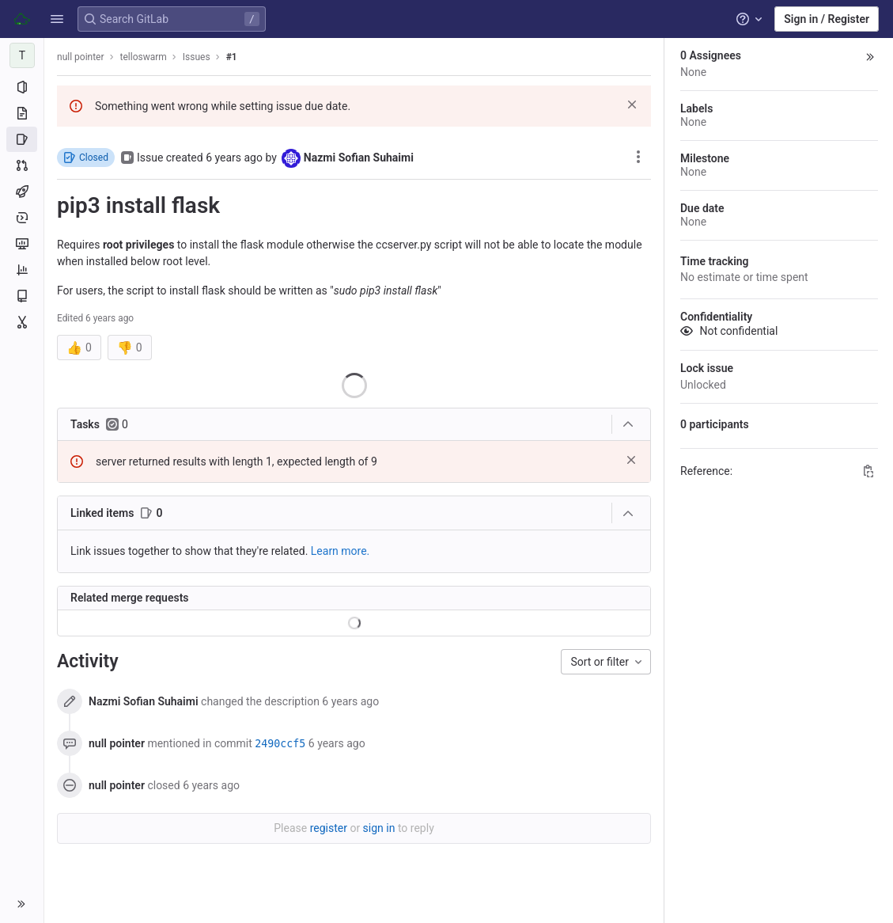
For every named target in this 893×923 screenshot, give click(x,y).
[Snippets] (21, 322)
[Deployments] (21, 217)
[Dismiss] (631, 104)
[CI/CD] (21, 191)
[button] (57, 19)
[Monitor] (21, 243)
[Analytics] (21, 270)
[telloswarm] (22, 55)
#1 (231, 57)
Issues (196, 57)
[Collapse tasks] (628, 424)
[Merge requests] (21, 165)
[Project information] (21, 87)
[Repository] (21, 113)
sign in (379, 828)
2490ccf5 (280, 744)
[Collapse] (628, 513)
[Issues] (21, 139)
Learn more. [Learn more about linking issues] (340, 551)
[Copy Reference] (868, 471)
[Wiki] (21, 296)
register (328, 828)
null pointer (80, 57)
